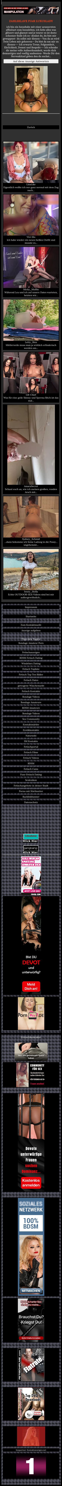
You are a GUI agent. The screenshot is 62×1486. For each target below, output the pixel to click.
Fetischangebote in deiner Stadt (31, 785)
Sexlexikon (31, 780)
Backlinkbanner (31, 796)
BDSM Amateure (31, 707)
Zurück (31, 127)
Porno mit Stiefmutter (31, 791)
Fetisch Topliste (31, 669)
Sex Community (31, 719)
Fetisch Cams (31, 768)
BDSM (31, 763)
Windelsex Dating (31, 663)
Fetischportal (31, 746)
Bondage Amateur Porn (30, 643)
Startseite (31, 616)
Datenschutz (31, 802)
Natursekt (31, 735)
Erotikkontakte (31, 730)
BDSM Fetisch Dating (31, 657)
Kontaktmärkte (31, 724)
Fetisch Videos (31, 757)
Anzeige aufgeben (31, 630)
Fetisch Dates (31, 680)
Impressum (31, 607)
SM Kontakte (31, 741)
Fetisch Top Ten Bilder (31, 674)
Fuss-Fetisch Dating (31, 774)
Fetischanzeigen (31, 652)
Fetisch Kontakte (31, 691)
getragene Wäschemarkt (31, 685)
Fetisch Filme (31, 752)
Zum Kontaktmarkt (31, 624)
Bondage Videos (31, 696)
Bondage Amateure (31, 702)
